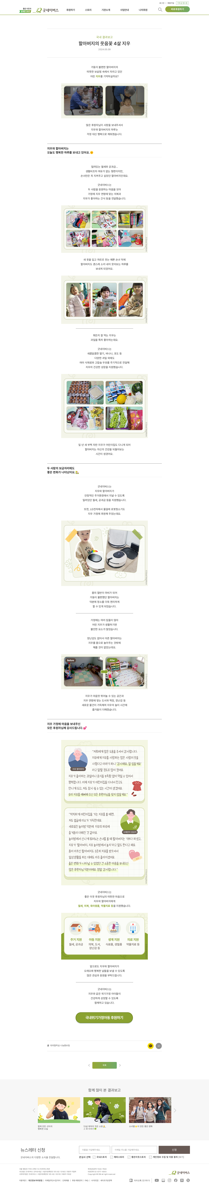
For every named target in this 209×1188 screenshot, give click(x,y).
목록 (104, 1065)
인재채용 (65, 1180)
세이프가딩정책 (106, 1180)
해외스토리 (119, 1157)
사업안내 (124, 9)
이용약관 (22, 1180)
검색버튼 (160, 10)
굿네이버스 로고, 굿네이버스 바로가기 (46, 10)
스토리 (88, 9)
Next (175, 1110)
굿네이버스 (179, 1173)
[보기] (181, 1157)
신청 (174, 1149)
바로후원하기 (177, 9)
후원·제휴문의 (77, 1180)
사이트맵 (94, 1180)
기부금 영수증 (182, 3)
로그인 (161, 3)
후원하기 (70, 9)
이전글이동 (89, 1065)
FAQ (87, 1180)
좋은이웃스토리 (138, 1157)
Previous (34, 1110)
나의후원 (143, 9)
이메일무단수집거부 (52, 1180)
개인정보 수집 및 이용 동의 (168, 1157)
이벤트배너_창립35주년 (25, 10)
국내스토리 (102, 1157)
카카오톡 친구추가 (139, 1180)
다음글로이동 (120, 1065)
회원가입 (171, 3)
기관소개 (106, 9)
